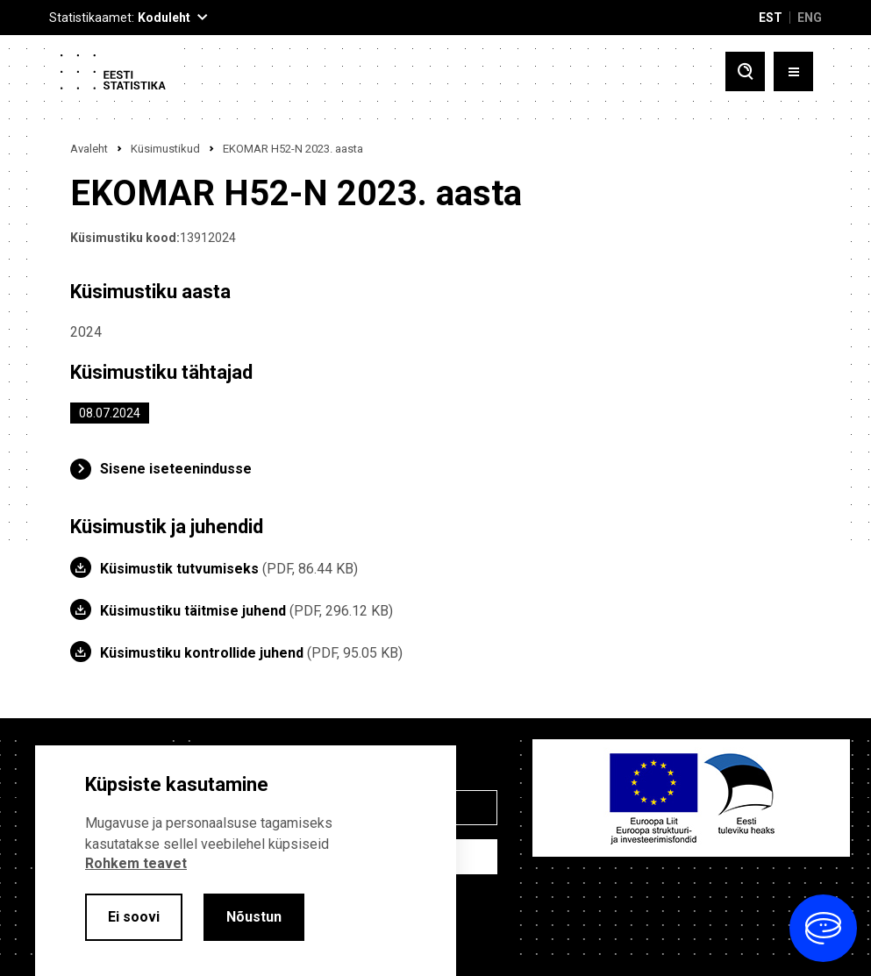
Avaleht (89, 148)
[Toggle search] (745, 71)
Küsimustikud (165, 148)
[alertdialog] (245, 860)
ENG (809, 18)
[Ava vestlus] (823, 928)
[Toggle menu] (793, 71)
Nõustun (254, 916)
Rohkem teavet (136, 863)
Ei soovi (134, 916)
